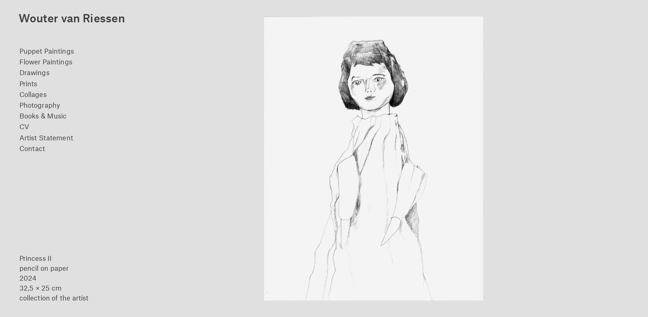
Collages (33, 94)
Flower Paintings (45, 61)
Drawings (34, 72)
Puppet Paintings (46, 51)
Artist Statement (46, 137)
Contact (32, 148)
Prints (28, 83)
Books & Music (43, 115)
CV (24, 126)
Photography (39, 105)
